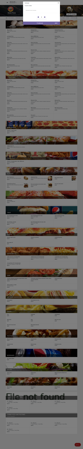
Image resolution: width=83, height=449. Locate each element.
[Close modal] (58, 3)
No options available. (28, 5)
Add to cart (47, 23)
